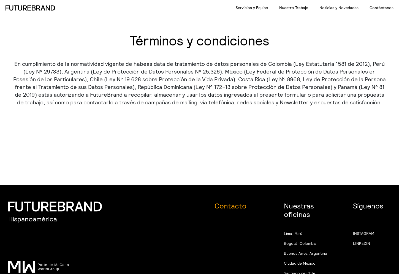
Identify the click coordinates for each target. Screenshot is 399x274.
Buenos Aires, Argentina (305, 253)
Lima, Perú (293, 233)
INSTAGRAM (363, 233)
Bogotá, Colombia (300, 243)
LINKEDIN (361, 243)
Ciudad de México (300, 263)
